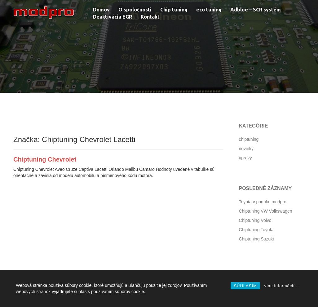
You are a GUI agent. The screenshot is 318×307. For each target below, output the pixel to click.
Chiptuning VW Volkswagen (265, 211)
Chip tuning (174, 9)
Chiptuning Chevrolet (44, 159)
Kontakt (150, 16)
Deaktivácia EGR (112, 16)
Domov (101, 9)
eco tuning (209, 9)
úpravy (245, 157)
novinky (246, 148)
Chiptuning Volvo (255, 220)
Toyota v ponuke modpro (262, 201)
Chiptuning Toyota (256, 229)
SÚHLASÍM (245, 285)
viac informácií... (281, 285)
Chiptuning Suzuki (256, 238)
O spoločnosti (135, 9)
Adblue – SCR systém (255, 9)
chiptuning (249, 139)
